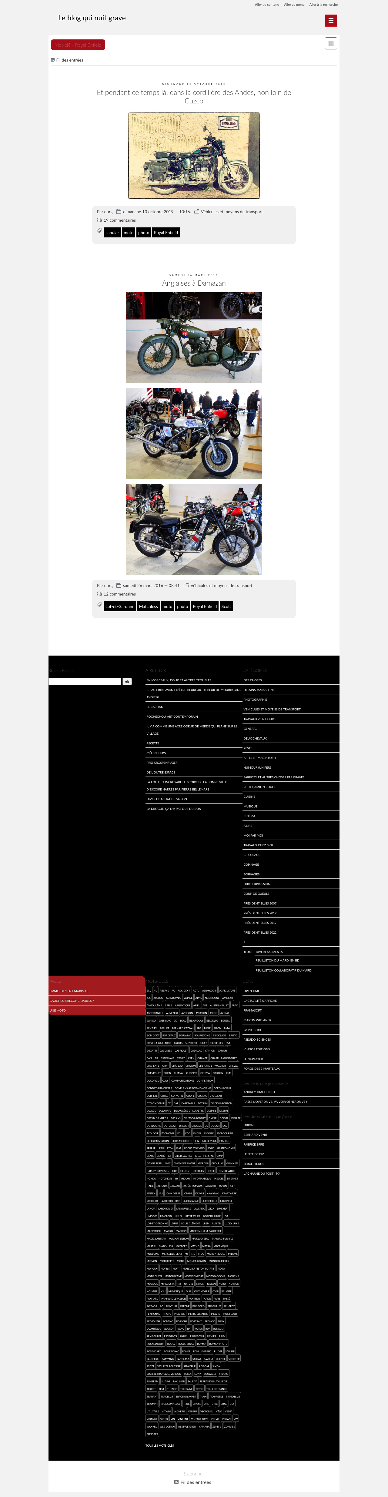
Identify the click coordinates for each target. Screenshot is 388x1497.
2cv (149, 981)
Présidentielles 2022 (259, 922)
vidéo (164, 1409)
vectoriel (206, 1402)
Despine (211, 1101)
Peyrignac (153, 1304)
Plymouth (153, 1312)
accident (184, 981)
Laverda (199, 1199)
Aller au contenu (261, 4)
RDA (208, 1319)
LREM (206, 1214)
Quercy (169, 1319)
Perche (184, 1297)
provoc (210, 1312)
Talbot (192, 1372)
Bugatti (152, 1041)
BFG (198, 1018)
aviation (201, 1003)
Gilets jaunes (183, 1146)
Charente (153, 1056)
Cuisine (249, 786)
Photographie (255, 689)
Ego (187, 1124)
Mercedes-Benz (172, 1244)
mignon (152, 1252)
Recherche (60, 660)
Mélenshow (156, 743)
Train (203, 1387)
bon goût (153, 1026)
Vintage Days (199, 1409)
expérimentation (158, 1131)
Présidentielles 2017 (259, 912)
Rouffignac (171, 1342)
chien (167, 1064)
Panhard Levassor (173, 1289)
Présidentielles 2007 (259, 893)
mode (181, 1252)
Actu (196, 981)
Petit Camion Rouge (259, 777)
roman (201, 1334)
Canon (222, 1041)
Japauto (210, 1176)
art (205, 996)
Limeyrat (223, 1199)
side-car (204, 1357)
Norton (234, 1274)
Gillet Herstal (204, 1146)
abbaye (164, 981)
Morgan (152, 1259)
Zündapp (152, 1424)
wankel (152, 1417)
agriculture (227, 981)
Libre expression (256, 874)
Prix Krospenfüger (161, 752)
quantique (154, 1319)
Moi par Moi (253, 825)
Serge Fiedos (253, 1154)
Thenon (172, 1379)
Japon (223, 1176)
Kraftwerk (229, 1184)
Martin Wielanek (257, 1010)
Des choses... (253, 670)
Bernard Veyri (255, 1125)
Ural (224, 1394)
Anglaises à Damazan (194, 273)
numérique (175, 1282)
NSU (162, 1282)
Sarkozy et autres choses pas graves (273, 767)
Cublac (202, 1086)
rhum (183, 1327)
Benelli (225, 1011)
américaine (212, 988)
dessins (176, 1109)
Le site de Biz (253, 1144)
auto (235, 996)
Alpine (188, 988)
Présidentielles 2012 (259, 903)
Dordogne (154, 1116)
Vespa (228, 1402)
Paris (217, 1289)
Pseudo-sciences (257, 1029)
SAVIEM (208, 1349)
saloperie (153, 1349)
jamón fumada (192, 1176)
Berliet (164, 1018)
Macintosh (154, 1221)
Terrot (151, 1379)
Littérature (192, 1206)
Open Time (251, 981)
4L (155, 981)
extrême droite (182, 1131)
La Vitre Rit (252, 1020)
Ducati (215, 1116)
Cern (191, 1048)
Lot (225, 1206)
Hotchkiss (165, 1169)
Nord (222, 1274)
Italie (150, 1176)
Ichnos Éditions (256, 1039)
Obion (248, 1115)
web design (167, 1417)
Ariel (196, 996)
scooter (234, 1349)
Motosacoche (215, 1266)
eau (224, 1116)
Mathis (194, 1236)
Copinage (251, 854)
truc (186, 1394)
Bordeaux (169, 1026)
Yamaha (204, 1417)
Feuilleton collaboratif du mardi (284, 960)
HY (176, 1169)
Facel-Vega (209, 1131)
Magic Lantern (156, 1229)
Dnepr (213, 1109)
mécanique (221, 1236)
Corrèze (152, 1086)
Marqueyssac (200, 1229)
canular (112, 222)
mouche (233, 1266)
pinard (215, 1304)
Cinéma (249, 806)
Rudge (218, 1342)
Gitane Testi (154, 1154)
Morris (164, 1259)
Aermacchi (209, 981)
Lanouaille (183, 1199)
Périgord (198, 1297)
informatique (202, 1169)
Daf (176, 1094)
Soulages (210, 1364)
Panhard (153, 1289)
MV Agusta (167, 1274)
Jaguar (175, 1176)
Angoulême (154, 996)
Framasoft (252, 1000)
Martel (151, 1236)
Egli (179, 1124)
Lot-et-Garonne (119, 595)
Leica (211, 1199)
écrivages (251, 864)
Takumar (179, 1372)
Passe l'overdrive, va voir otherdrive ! (275, 1092)
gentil (161, 1146)
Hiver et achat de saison (166, 789)
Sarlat (196, 1349)
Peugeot (229, 1297)
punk (221, 1312)
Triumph (152, 1394)
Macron (181, 1221)
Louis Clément (190, 1214)
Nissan (211, 1274)
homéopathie (226, 1161)
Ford (211, 1139)
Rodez (171, 1334)
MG (193, 1244)
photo (143, 222)
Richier (211, 1327)
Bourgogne (202, 1026)
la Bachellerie (170, 1191)
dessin (223, 1101)
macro (168, 1221)
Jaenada (161, 1176)
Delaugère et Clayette (189, 1101)
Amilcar (227, 988)
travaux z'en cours (259, 709)
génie (150, 1146)
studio (223, 1364)
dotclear (170, 1116)
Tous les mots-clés (160, 1435)
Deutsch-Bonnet (194, 1109)
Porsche (182, 1312)
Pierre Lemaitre (198, 1304)
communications (182, 1071)
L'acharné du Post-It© (261, 1163)
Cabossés (166, 1041)
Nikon (200, 1274)
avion (213, 1003)
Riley (222, 1327)
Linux (178, 1206)
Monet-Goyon (196, 1252)
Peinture (171, 1297)
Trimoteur (233, 1387)
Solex (188, 1364)
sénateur (189, 1357)
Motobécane (173, 1266)
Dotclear (85, 1491)
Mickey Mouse (216, 1244)
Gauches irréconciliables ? (71, 991)
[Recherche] (84, 672)
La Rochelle (209, 1191)
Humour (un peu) (257, 757)
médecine (153, 1244)
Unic (215, 1394)
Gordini (203, 1154)
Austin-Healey (219, 996)
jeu (161, 1184)
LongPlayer (253, 1049)
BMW (227, 1018)
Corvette (177, 1086)
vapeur (192, 1402)
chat (165, 1056)
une (206, 1394)
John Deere (173, 1184)
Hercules (198, 1161)
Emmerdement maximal (68, 981)
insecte (219, 1169)
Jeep (232, 1176)
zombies (229, 1417)
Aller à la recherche (322, 4)
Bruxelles (216, 1033)
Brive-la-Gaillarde (159, 1033)
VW (235, 1409)
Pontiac (168, 1312)
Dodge (223, 1109)
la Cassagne (191, 1191)
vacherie (179, 1402)
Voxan (226, 1409)
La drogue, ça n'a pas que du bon (173, 798)
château (177, 1056)
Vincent (183, 1409)
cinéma (205, 1064)
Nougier (152, 1282)
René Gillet (154, 1327)
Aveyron (187, 1003)
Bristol (234, 1026)
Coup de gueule (256, 883)
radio (180, 1319)
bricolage (219, 1026)
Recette (152, 733)
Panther (194, 1289)
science (221, 1349)
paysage (152, 1297)
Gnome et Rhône (184, 1154)
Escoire (208, 1124)
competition (205, 1071)
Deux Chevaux (255, 728)
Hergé (211, 1161)
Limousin (166, 1206)
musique (152, 1274)
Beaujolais (196, 1011)
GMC (168, 1154)
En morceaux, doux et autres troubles (178, 670)
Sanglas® (183, 1349)
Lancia (151, 1199)
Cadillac (196, 1041)
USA (232, 1394)
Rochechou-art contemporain (172, 706)
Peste (247, 738)
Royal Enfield (166, 222)
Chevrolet (154, 1064)
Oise (188, 1282)
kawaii (199, 1184)
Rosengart (154, 1342)
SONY (197, 1364)
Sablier (230, 1342)
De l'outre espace (160, 762)
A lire (247, 815)
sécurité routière (169, 1357)
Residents (170, 1327)
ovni (215, 1282)
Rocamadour (155, 1334)
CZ (169, 1094)
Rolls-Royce (186, 1334)
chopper (191, 1064)
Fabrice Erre (253, 1134)
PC (161, 1297)
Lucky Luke (232, 1214)
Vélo (219, 1402)
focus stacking (194, 1139)
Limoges (152, 1206)
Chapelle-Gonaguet (223, 1048)
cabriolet (181, 1041)
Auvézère (172, 1003)
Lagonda (226, 1191)
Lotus (174, 1214)
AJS (149, 988)
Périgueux (214, 1297)
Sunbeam (153, 1372)
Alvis (199, 988)
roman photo (218, 1334)
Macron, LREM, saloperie (205, 1221)
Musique (250, 796)
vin (173, 1409)
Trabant (152, 1387)
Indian (185, 1169)
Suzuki (165, 1372)
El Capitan (154, 697)
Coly (165, 1071)
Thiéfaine (186, 1379)
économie (167, 1124)
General (250, 718)
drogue (197, 1116)
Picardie (179, 1304)
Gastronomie (226, 1139)
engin (197, 1124)
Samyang (168, 1349)
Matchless (148, 595)
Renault (218, 1319)
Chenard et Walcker (212, 1056)
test (161, 1379)
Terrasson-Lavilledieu (214, 1372)
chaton (191, 1056)
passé (226, 1289)
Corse (164, 1086)
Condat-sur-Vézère (159, 1078)
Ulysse (196, 1394)
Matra (206, 1236)
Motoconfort (194, 1266)
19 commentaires (120, 210)
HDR (174, 1161)
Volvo (215, 1409)
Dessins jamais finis (259, 680)
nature (188, 1274)
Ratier (198, 1319)
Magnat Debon (179, 1229)
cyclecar (216, 1086)
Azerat (224, 1003)
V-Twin (166, 1402)
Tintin (199, 1379)
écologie (153, 1124)
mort (175, 1259)
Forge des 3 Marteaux (261, 1059)
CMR (229, 1064)
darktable (188, 1094)
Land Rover (165, 1199)
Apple (168, 996)
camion (210, 1041)
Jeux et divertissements (263, 942)
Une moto (57, 1000)
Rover (186, 1342)
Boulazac (185, 1026)
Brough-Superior (185, 1033)
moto (128, 222)
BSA (228, 1033)
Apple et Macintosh (259, 747)
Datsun (203, 1094)
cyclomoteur (156, 1094)
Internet (232, 1169)
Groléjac (218, 1154)
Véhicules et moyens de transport (232, 201)
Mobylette (167, 1252)
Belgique (212, 1011)
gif (170, 1146)
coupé (190, 1086)
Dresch (184, 1116)
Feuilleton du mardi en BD (277, 950)
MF (187, 1244)
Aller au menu (291, 4)
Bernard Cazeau (183, 1018)
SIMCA (216, 1357)
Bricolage (251, 845)
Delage (151, 1101)
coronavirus (222, 1078)
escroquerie (224, 1124)
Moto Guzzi (154, 1266)
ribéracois (197, 1327)
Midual (232, 1244)
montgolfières (219, 1252)
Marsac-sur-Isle (222, 1229)
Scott (226, 595)
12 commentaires (120, 583)
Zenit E (216, 1417)
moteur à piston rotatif (198, 1259)
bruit (203, 1033)
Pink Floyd (230, 1304)
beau (183, 1011)
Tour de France (216, 1379)
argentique (182, 996)
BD (175, 1011)
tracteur (167, 1387)
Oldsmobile (201, 1282)
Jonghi (187, 1184)
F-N (197, 1131)
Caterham (167, 1048)
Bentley (152, 1018)
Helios (184, 1161)
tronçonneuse (171, 1394)
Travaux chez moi (258, 835)
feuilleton (166, 1139)
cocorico (153, 1071)
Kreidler (152, 1191)
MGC (201, 1244)
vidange (152, 1409)
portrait (196, 1312)
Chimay (178, 1064)
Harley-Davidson (158, 1161)
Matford (182, 1236)
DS (206, 1116)
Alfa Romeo (173, 988)
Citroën (218, 1064)
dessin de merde (157, 1109)
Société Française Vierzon (164, 1364)
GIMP (219, 1146)
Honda (151, 1169)
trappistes (216, 1387)
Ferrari (151, 1139)
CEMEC (181, 1048)
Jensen (151, 1184)
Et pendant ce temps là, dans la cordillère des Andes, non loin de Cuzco (194, 91)
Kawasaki (213, 1184)
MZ (179, 1274)
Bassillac (165, 1011)
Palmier (227, 1282)
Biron (217, 1018)
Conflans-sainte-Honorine (193, 1078)
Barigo (151, 1011)
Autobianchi (155, 1003)
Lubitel (217, 1214)
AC (173, 981)
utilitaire (153, 1402)
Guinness (232, 1154)
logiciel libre (212, 1206)
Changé (202, 1048)
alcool (158, 988)
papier (207, 1289)
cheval (233, 1056)
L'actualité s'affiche (260, 991)
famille (224, 1131)
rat (189, 1319)
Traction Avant (186, 1387)
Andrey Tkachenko (259, 1082)
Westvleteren (187, 1417)
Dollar (236, 1109)
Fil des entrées (69, 59)
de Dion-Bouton (221, 1094)
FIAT (178, 1139)
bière (207, 1018)
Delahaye (165, 1101)
